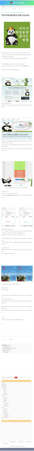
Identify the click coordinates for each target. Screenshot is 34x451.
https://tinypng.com (14, 69)
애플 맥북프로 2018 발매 (6, 350)
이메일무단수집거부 (29, 441)
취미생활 (4, 387)
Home (2, 8)
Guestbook (14, 8)
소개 (6, 441)
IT (3, 407)
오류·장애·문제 (6, 416)
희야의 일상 (4, 384)
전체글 (3, 382)
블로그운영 (5, 413)
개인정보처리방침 (21, 441)
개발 (4, 410)
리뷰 (6, 8)
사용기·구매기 (6, 404)
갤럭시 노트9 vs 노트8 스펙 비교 (7, 349)
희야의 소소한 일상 (18, 3)
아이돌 (5, 393)
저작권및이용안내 (5, 443)
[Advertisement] (17, 363)
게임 (4, 391)
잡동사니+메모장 (5, 417)
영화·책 (5, 390)
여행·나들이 (5, 394)
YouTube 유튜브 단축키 (5, 346)
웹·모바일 (5, 411)
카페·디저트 (5, 403)
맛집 (4, 401)
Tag (9, 8)
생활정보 (5, 398)
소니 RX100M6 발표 (5, 352)
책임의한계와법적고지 (13, 441)
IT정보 (5, 345)
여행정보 (5, 400)
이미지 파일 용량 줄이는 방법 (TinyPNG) (15, 15)
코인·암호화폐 (6, 414)
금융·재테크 (5, 406)
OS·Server (5, 409)
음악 (4, 388)
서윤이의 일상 (4, 385)
